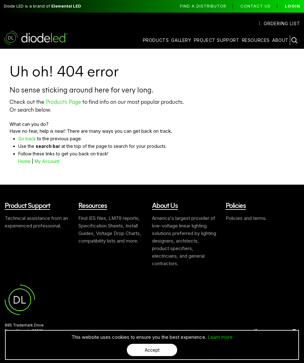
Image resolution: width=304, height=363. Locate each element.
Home (24, 161)
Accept (152, 350)
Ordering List (279, 23)
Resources (256, 40)
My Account (47, 161)
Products (156, 40)
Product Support (27, 205)
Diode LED (41, 38)
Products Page (63, 101)
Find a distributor (203, 5)
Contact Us (255, 5)
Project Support (216, 40)
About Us (165, 205)
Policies (236, 205)
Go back (27, 138)
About (280, 40)
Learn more (220, 337)
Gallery (181, 40)
